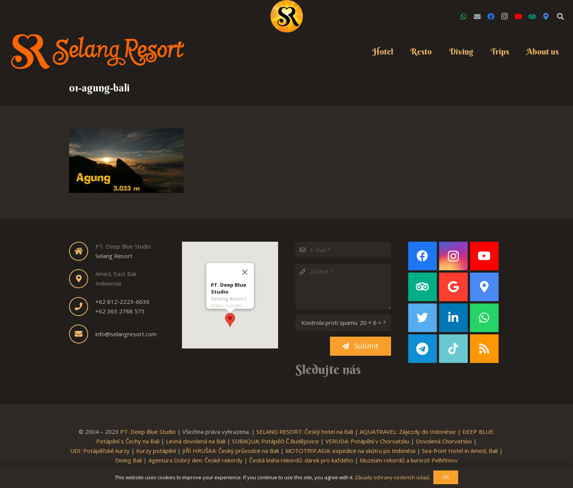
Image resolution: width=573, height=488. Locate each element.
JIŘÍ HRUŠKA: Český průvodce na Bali (230, 450)
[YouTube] (518, 16)
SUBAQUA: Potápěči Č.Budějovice (275, 441)
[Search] (560, 16)
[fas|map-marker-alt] (82, 278)
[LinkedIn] (453, 317)
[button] (230, 318)
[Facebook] (491, 16)
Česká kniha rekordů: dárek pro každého (301, 460)
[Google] (453, 287)
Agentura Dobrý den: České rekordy (195, 460)
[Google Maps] (546, 16)
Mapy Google (226, 303)
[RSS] (484, 348)
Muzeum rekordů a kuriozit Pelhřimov (409, 460)
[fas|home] (82, 251)
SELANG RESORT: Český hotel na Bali (304, 431)
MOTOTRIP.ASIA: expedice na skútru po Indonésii (350, 450)
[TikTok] (453, 348)
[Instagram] (505, 16)
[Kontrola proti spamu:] (343, 323)
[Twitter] (422, 317)
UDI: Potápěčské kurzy (100, 450)
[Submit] (360, 346)
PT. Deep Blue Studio (148, 431)
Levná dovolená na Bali (195, 441)
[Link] (286, 16)
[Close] (244, 271)
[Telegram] (422, 348)
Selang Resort (113, 256)
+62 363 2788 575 (120, 311)
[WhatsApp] (463, 16)
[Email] (477, 16)
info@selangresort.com (125, 334)
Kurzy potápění (156, 450)
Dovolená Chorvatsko (444, 441)
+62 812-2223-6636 (122, 301)
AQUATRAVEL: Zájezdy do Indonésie (408, 431)
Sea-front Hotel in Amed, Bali (460, 450)
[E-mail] (343, 250)
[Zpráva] (343, 286)
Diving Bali (128, 460)
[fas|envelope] (82, 334)
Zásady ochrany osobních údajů (392, 477)
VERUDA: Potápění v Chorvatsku (367, 441)
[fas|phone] (82, 306)
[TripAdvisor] (532, 16)
